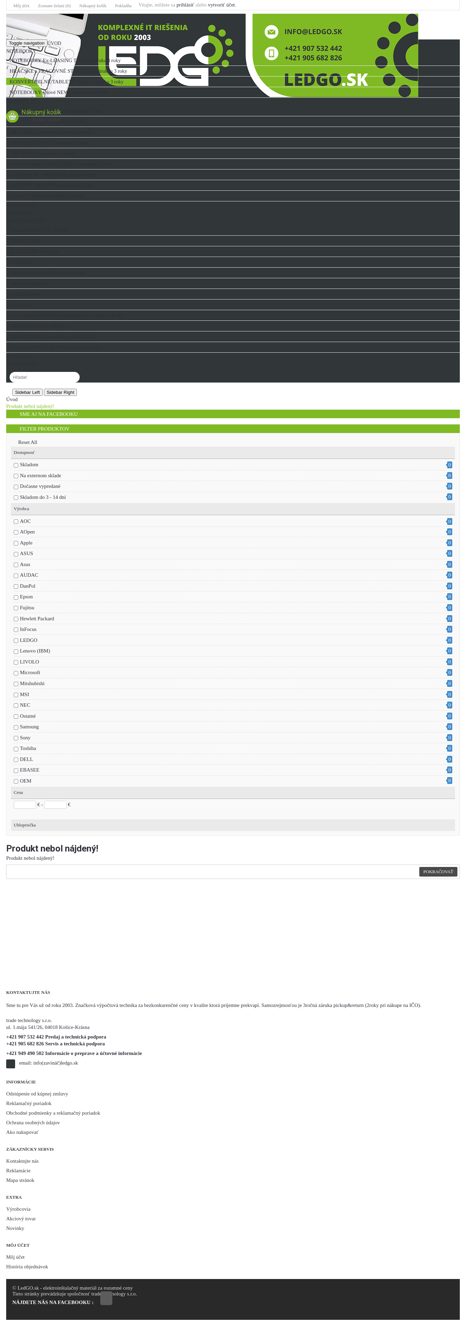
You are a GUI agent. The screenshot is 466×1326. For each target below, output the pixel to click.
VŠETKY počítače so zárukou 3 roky (48, 121)
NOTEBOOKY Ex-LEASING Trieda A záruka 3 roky (65, 60)
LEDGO (28, 640)
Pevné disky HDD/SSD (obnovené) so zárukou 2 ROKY (68, 315)
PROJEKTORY (21, 205)
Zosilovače (21, 262)
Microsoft (30, 672)
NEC (25, 705)
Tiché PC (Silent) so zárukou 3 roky (47, 196)
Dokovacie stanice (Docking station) (47, 272)
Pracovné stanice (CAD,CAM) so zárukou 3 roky (60, 164)
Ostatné (28, 716)
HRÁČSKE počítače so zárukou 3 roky (50, 132)
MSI (24, 694)
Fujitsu (27, 607)
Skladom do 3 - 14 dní (43, 497)
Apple (26, 542)
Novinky (15, 1228)
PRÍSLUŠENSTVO (25, 221)
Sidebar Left (27, 392)
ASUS (26, 553)
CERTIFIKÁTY (21, 364)
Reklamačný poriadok (29, 1103)
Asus (25, 564)
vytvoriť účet (221, 5)
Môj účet (15, 1257)
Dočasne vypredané (40, 486)
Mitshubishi (32, 683)
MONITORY (19, 213)
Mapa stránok (20, 1180)
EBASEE (29, 770)
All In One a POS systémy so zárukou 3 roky (56, 111)
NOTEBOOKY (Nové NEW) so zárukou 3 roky (59, 92)
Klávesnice (21, 304)
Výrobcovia (18, 1209)
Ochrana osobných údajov (33, 1122)
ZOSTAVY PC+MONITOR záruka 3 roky (53, 174)
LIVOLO (29, 662)
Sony (25, 737)
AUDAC (29, 575)
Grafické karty (24, 294)
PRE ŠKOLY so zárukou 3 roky (42, 153)
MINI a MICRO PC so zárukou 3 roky (49, 142)
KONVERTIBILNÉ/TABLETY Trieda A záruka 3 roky (67, 81)
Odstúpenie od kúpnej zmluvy (37, 1093)
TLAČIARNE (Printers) (34, 251)
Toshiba (28, 748)
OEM (25, 781)
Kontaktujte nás (22, 1161)
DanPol (27, 586)
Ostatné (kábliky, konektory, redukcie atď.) (54, 336)
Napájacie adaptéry (29, 283)
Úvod (54, 43)
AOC (25, 521)
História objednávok (27, 1266)
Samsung (29, 726)
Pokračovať (438, 871)
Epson (26, 596)
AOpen (27, 532)
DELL (26, 759)
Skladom (29, 464)
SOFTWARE (19, 356)
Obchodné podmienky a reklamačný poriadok (53, 1113)
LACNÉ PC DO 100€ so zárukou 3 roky (51, 185)
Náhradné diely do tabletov (38, 326)
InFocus (28, 629)
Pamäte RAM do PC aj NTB (39, 230)
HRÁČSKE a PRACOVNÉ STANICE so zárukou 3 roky (68, 71)
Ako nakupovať (22, 1132)
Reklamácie (18, 1170)
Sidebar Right (61, 392)
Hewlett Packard (37, 618)
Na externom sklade (40, 475)
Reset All (25, 442)
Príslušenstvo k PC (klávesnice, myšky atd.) (55, 347)
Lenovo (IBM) (35, 651)
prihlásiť (185, 5)
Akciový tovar (21, 1218)
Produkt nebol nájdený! (30, 406)
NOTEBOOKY (21, 51)
